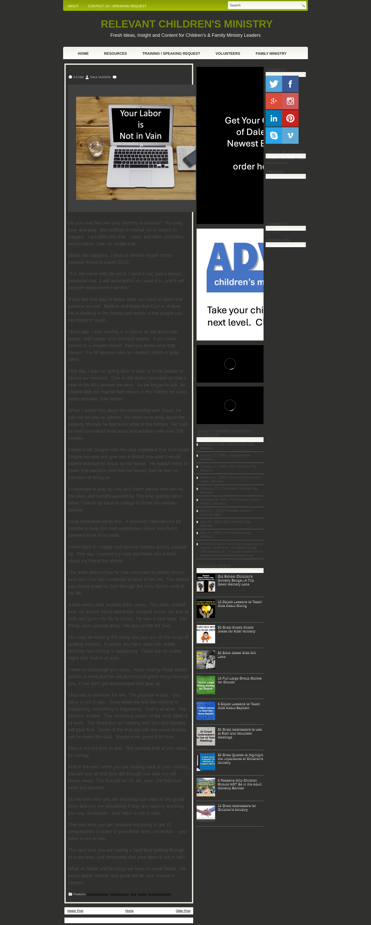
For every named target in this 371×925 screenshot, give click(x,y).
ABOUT (73, 6)
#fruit (133, 894)
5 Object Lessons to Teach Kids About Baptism (239, 705)
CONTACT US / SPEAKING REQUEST (117, 6)
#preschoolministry (160, 894)
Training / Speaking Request (171, 53)
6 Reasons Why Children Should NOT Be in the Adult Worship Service (240, 783)
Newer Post (75, 911)
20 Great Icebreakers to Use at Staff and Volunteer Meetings (240, 733)
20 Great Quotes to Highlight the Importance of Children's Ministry (240, 758)
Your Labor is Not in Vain (101, 70)
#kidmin (142, 894)
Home (83, 53)
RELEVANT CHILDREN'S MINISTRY (187, 24)
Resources (115, 53)
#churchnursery (119, 894)
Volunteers (228, 53)
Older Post (183, 911)
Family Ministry (271, 53)
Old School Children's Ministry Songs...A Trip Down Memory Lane (236, 580)
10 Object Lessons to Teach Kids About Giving (240, 603)
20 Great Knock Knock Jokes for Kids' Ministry (236, 629)
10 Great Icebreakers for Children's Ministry (237, 807)
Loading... (273, 231)
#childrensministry (98, 894)
